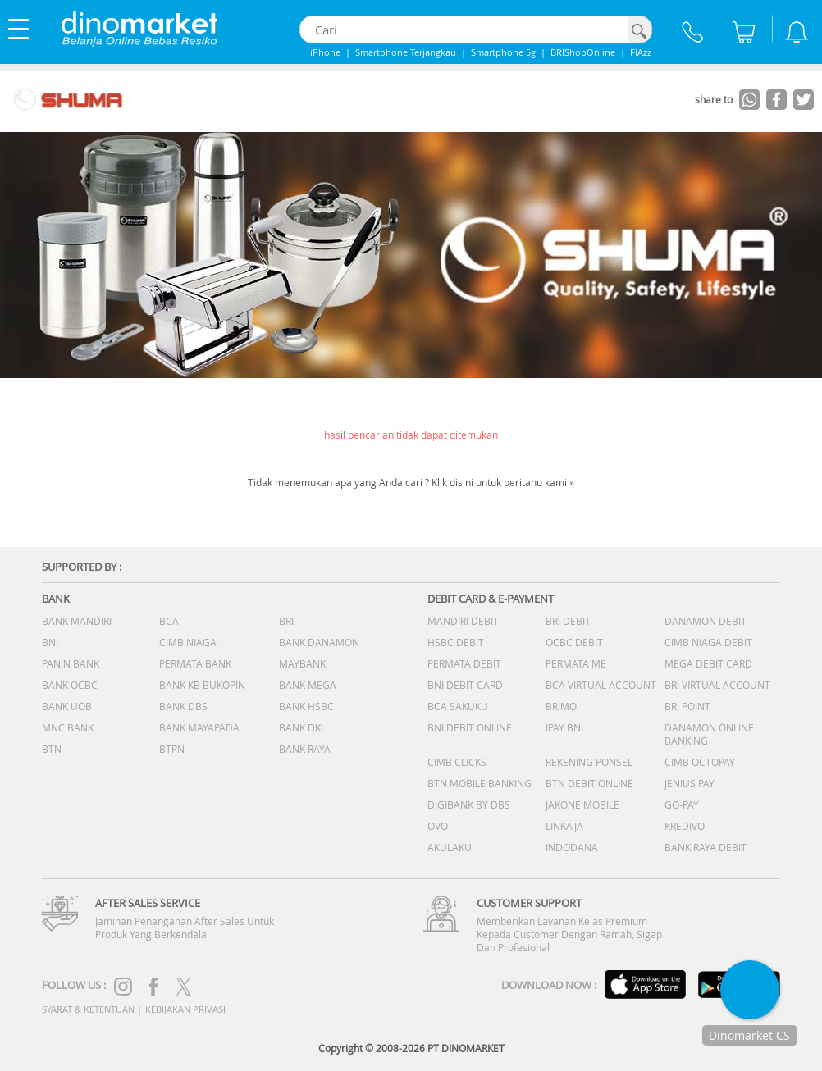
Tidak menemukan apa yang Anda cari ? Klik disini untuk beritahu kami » (411, 482)
